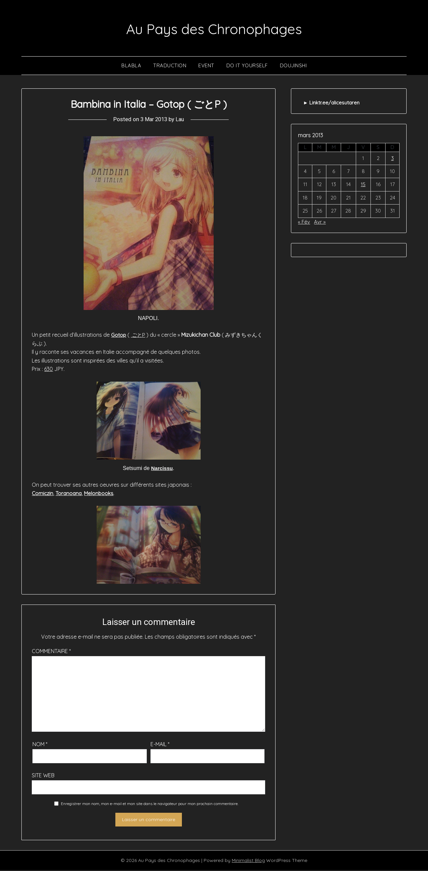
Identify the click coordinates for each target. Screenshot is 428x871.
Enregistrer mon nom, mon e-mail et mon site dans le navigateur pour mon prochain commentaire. (149, 804)
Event (206, 66)
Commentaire (51, 652)
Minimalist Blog (248, 861)
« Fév (304, 222)
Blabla (131, 66)
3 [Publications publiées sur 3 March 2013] (392, 159)
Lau (180, 120)
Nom (39, 745)
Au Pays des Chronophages (214, 28)
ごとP (138, 335)
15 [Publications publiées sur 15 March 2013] (363, 185)
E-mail (160, 745)
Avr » (320, 222)
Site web (43, 776)
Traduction (169, 66)
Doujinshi (293, 66)
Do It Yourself (247, 66)
